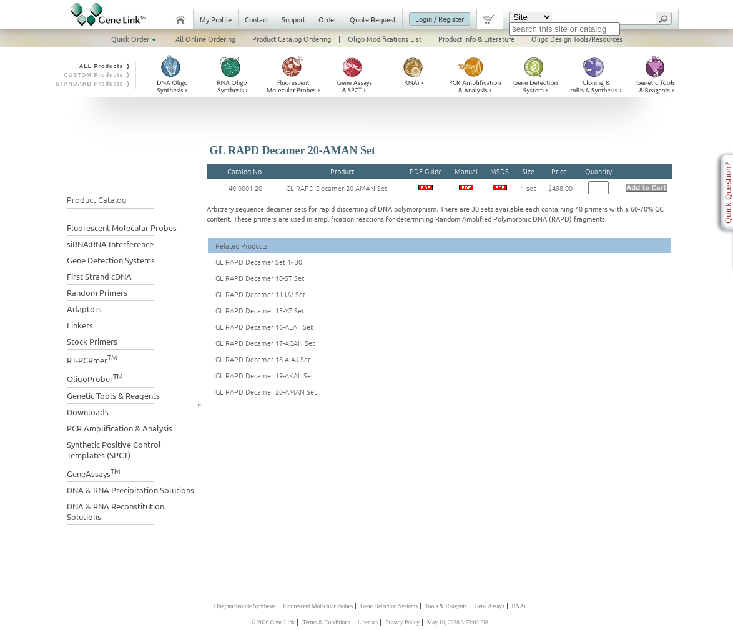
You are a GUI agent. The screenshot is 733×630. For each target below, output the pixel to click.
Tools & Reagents (446, 606)
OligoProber (95, 377)
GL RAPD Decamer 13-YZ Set (259, 310)
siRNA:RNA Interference (110, 244)
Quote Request (373, 19)
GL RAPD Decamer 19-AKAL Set (264, 375)
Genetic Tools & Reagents (113, 395)
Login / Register (439, 19)
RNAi (519, 606)
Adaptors (84, 308)
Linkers (80, 325)
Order (327, 19)
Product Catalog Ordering (291, 39)
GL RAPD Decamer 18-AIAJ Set (262, 359)
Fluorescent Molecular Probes (122, 227)
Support (293, 19)
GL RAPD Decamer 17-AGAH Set (265, 343)
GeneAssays (94, 472)
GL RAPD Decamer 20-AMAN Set (336, 188)
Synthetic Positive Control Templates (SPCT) (114, 449)
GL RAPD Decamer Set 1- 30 (258, 262)
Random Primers (97, 292)
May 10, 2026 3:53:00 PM (458, 622)
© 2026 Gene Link (273, 622)
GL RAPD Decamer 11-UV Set (260, 294)
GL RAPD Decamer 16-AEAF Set (264, 327)
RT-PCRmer (92, 358)
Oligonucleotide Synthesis (244, 606)
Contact (256, 19)
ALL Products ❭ (105, 66)
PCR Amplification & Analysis (119, 428)
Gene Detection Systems (111, 260)
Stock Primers (92, 341)
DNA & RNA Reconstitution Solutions (115, 511)
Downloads (88, 411)
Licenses (368, 622)
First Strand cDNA (99, 276)
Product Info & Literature (476, 39)
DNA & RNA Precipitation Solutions (130, 490)
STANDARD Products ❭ (93, 84)
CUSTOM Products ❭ (97, 75)
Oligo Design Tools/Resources (576, 39)
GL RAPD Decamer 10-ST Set (259, 278)
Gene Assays (489, 606)
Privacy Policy (402, 622)
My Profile (216, 19)
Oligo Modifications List (384, 39)
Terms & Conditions (326, 622)
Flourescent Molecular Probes (318, 606)
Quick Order (135, 39)
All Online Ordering (205, 39)
